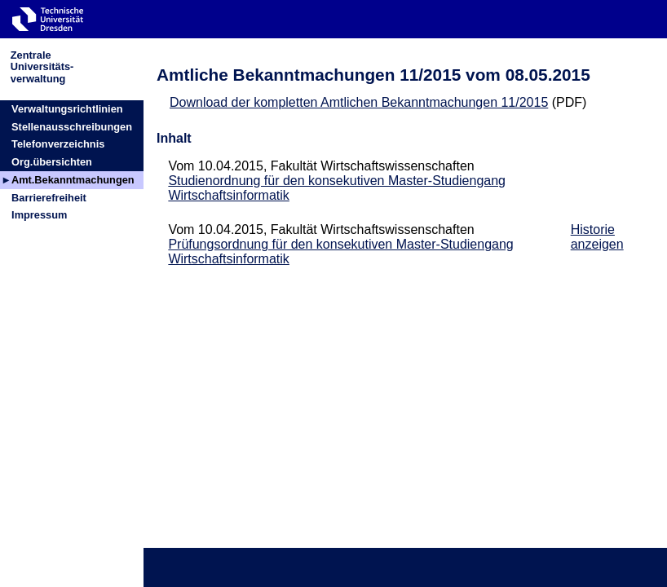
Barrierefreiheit (48, 198)
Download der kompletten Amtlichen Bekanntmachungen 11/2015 (359, 102)
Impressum (39, 215)
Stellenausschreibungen (71, 127)
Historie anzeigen (597, 237)
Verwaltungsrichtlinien (67, 109)
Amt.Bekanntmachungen (73, 180)
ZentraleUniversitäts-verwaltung (42, 66)
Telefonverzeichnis (57, 144)
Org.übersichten (51, 162)
